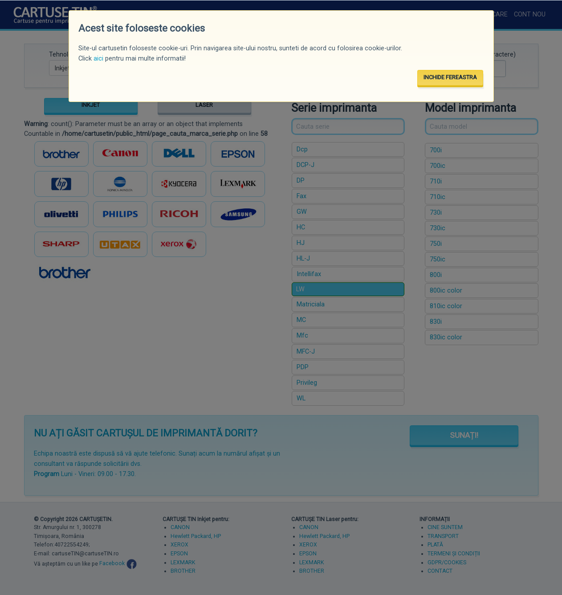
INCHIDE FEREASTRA (450, 77)
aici (98, 58)
